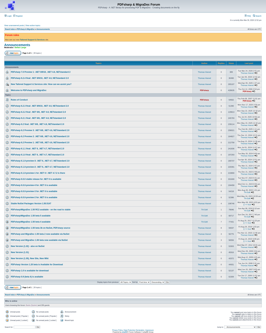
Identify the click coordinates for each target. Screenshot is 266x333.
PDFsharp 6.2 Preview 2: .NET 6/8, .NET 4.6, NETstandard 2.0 (40, 136)
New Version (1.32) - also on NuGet (27, 246)
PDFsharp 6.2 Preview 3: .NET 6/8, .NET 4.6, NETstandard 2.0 (40, 130)
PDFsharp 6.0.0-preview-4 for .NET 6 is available (34, 185)
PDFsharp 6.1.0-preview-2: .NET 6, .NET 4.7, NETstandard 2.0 (40, 167)
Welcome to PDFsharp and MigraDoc (28, 90)
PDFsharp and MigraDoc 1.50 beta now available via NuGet (39, 240)
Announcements (43, 29)
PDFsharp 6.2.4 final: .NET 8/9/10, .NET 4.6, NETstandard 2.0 (40, 78)
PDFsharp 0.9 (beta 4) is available (27, 277)
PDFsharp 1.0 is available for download (30, 270)
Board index (10, 29)
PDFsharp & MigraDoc (26, 29)
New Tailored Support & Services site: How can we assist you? (41, 84)
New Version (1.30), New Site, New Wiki (30, 258)
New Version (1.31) (20, 252)
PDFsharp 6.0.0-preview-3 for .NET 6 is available (34, 191)
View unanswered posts (14, 25)
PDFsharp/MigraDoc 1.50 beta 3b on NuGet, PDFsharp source (40, 228)
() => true (247, 205)
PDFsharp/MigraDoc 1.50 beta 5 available (30, 216)
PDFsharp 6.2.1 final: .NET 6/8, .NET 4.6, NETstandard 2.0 (38, 118)
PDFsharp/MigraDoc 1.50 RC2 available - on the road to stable (40, 209)
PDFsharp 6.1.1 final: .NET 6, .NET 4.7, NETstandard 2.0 (37, 148)
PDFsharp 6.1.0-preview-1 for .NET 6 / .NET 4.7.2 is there (38, 173)
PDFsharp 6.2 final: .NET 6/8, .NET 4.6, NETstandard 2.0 (37, 124)
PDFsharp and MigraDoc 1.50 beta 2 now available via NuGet (40, 234)
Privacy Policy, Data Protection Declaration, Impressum (133, 330)
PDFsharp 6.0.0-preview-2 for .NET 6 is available (34, 197)
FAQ (248, 16)
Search (257, 16)
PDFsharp (204, 90)
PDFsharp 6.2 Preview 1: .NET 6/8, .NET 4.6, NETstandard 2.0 (40, 142)
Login (8, 16)
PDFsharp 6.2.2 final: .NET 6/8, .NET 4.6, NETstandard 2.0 (38, 112)
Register (18, 16)
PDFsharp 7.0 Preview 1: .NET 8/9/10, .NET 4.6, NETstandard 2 (40, 72)
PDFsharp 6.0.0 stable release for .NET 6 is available (36, 179)
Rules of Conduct (19, 100)
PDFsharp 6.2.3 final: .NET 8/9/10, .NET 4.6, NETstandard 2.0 (40, 106)
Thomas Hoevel (204, 72)
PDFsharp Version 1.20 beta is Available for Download (37, 264)
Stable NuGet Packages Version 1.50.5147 (31, 203)
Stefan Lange (20, 47)
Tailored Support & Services (32, 40)
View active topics (32, 25)
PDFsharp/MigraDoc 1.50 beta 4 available (30, 222)
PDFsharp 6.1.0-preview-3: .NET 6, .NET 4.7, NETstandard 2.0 (40, 161)
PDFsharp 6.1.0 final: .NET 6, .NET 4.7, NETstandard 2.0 (37, 155)
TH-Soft (247, 192)
